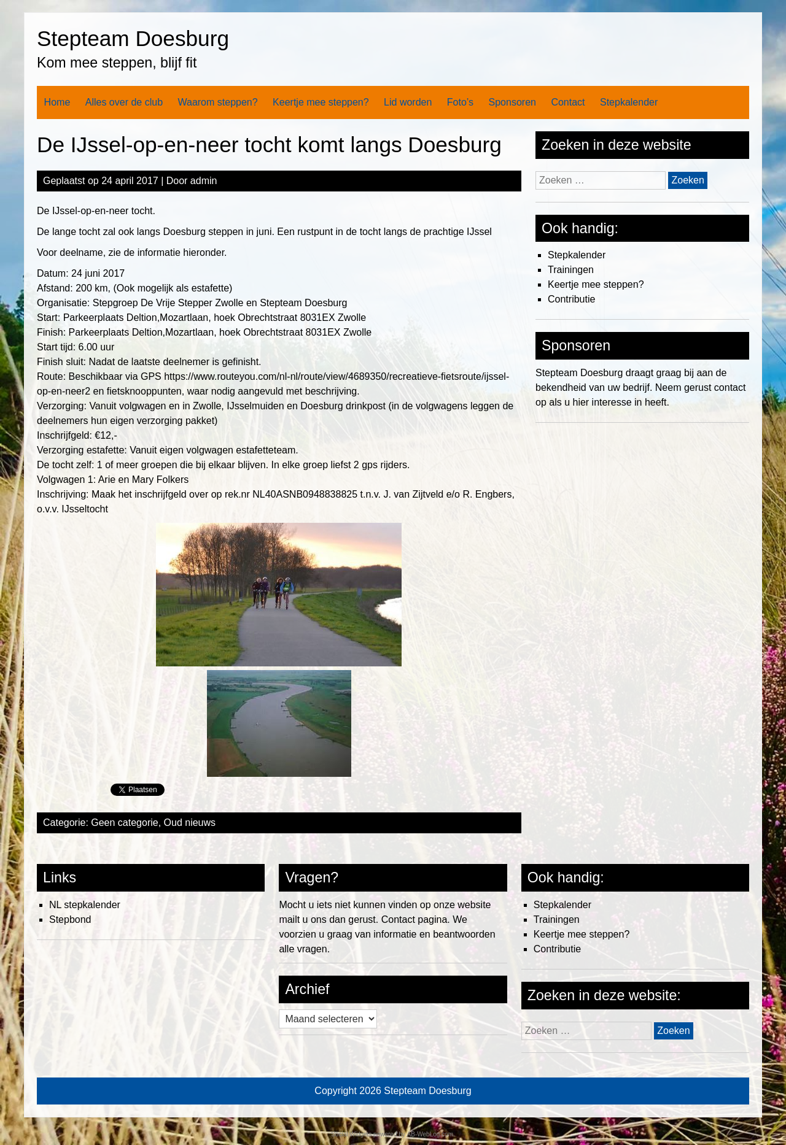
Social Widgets (351, 1134)
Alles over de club (124, 102)
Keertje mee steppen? (321, 102)
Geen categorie (124, 822)
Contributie (571, 299)
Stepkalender (629, 102)
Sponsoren (512, 102)
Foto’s (460, 102)
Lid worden (408, 102)
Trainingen (571, 269)
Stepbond (70, 919)
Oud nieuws (190, 822)
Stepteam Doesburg (133, 38)
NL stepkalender (84, 905)
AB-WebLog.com (430, 1134)
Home (57, 102)
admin (203, 180)
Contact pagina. (415, 919)
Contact (568, 102)
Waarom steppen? (217, 102)
